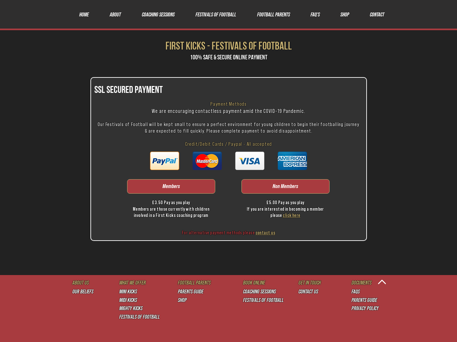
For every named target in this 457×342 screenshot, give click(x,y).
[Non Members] (285, 186)
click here (291, 215)
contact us (266, 232)
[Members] (171, 186)
